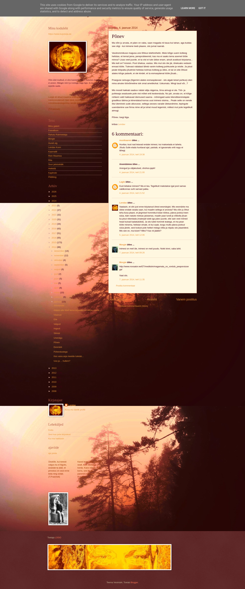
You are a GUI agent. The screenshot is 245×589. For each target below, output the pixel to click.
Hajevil (57, 328)
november (59, 255)
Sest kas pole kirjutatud (59, 434)
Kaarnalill (52, 151)
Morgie (122, 244)
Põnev (57, 342)
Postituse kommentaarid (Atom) (133, 306)
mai (56, 283)
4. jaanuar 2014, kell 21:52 (132, 193)
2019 (54, 224)
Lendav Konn (54, 147)
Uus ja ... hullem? (62, 361)
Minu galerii (53, 126)
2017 (54, 233)
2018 (54, 228)
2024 (54, 201)
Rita (50, 160)
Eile (55, 319)
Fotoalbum (53, 130)
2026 (54, 191)
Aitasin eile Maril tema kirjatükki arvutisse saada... (77, 310)
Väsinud (58, 315)
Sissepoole (59, 305)
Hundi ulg (52, 143)
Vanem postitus (186, 299)
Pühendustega (61, 351)
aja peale (52, 453)
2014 (54, 247)
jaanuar (58, 301)
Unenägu (58, 338)
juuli (56, 274)
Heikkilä (52, 168)
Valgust (57, 324)
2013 (54, 368)
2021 (54, 214)
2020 (54, 219)
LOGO (58, 537)
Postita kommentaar (125, 285)
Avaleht (152, 299)
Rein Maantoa (55, 156)
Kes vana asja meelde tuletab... (69, 356)
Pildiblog (52, 177)
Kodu (50, 430)
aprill (56, 288)
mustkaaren (125, 140)
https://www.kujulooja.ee (59, 34)
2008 (54, 391)
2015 (54, 242)
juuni (56, 278)
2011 (54, 377)
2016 (54, 238)
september (59, 265)
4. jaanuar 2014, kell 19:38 (132, 154)
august (57, 269)
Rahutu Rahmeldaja (57, 134)
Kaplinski (52, 173)
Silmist (57, 333)
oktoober (58, 260)
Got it (202, 8)
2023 (54, 205)
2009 (54, 386)
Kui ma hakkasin (56, 438)
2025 (54, 196)
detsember (59, 251)
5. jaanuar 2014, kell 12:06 (132, 235)
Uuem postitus (118, 299)
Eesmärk (58, 347)
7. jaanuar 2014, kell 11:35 (132, 279)
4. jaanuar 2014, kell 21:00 (132, 172)
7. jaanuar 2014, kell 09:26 (132, 252)
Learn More (188, 8)
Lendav (123, 202)
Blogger (134, 582)
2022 (54, 210)
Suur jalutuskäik (56, 164)
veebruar (58, 297)
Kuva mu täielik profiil (75, 409)
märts (57, 292)
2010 (54, 382)
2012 (54, 373)
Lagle (122, 182)
